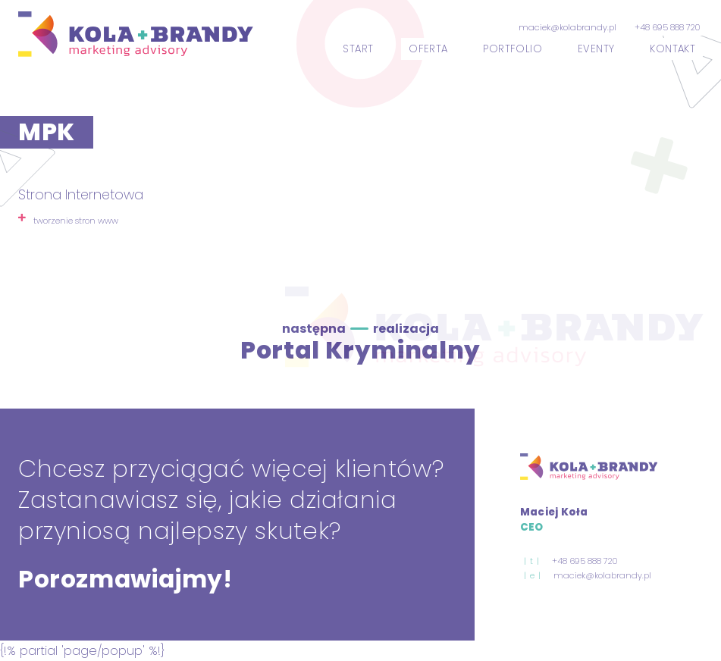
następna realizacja (360, 328)
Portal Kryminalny (360, 350)
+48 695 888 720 (668, 27)
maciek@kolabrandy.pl (567, 27)
